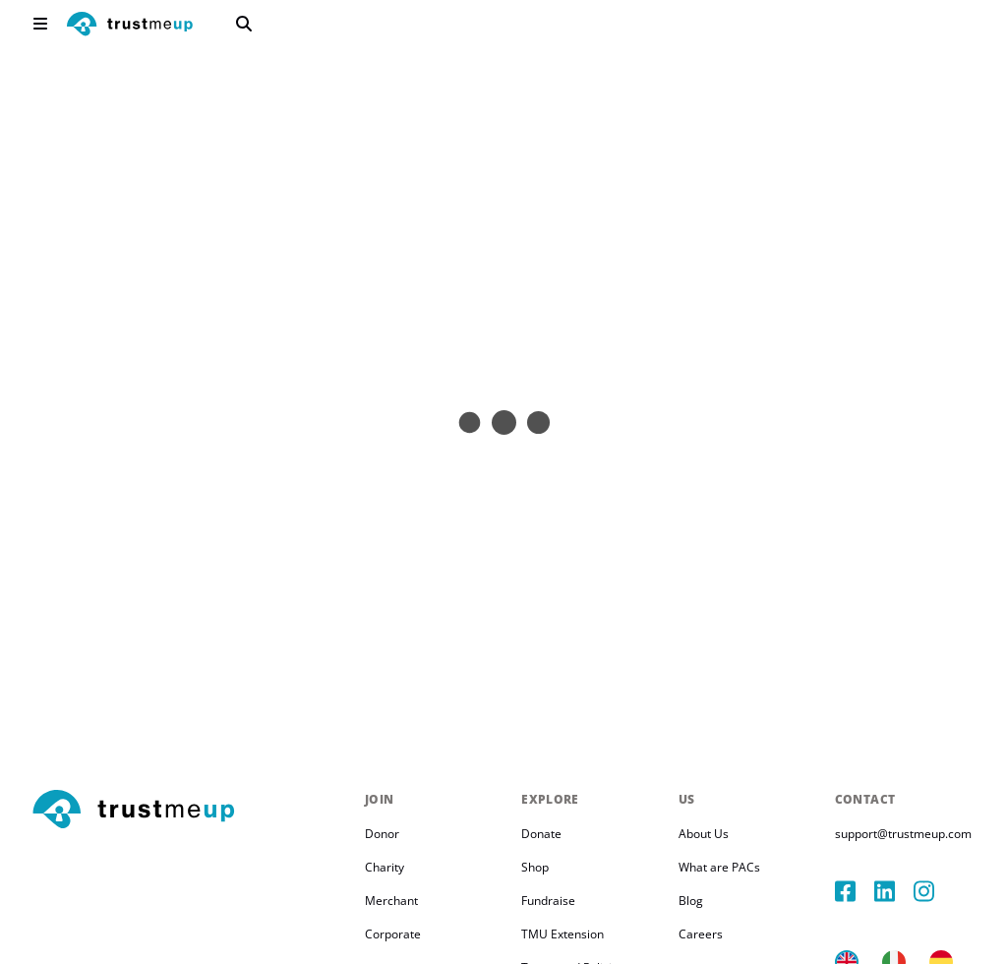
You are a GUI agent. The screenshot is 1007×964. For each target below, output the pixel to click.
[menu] (40, 23)
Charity (384, 867)
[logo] (130, 26)
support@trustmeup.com (903, 833)
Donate (541, 833)
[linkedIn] (894, 891)
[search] (244, 23)
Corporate (393, 934)
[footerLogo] (190, 810)
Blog (691, 900)
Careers (701, 934)
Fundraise (548, 900)
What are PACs (719, 867)
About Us (704, 833)
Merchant (391, 900)
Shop (535, 867)
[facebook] (854, 891)
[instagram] (933, 891)
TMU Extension (562, 934)
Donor (382, 833)
